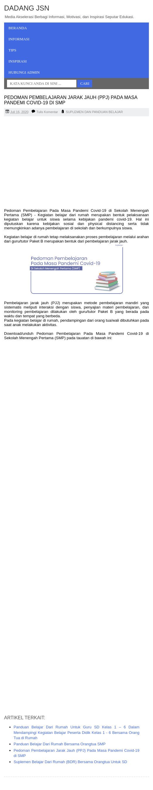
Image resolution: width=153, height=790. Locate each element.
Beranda (17, 28)
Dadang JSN (26, 8)
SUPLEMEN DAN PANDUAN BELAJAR (94, 112)
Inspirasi (17, 61)
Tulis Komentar (47, 112)
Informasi (19, 39)
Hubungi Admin (24, 72)
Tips (12, 50)
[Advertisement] (76, 163)
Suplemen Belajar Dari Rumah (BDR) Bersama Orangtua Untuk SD (70, 762)
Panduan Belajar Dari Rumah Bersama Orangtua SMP (60, 744)
